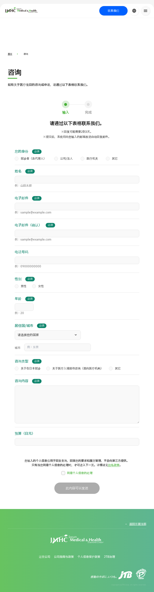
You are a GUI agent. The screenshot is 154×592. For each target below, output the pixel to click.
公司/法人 (63, 159)
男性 (20, 286)
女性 (38, 286)
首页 (10, 54)
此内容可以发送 (77, 488)
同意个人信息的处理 (76, 473)
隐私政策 (113, 465)
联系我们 (113, 11)
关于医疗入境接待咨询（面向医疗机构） (74, 369)
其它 (112, 159)
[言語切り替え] (134, 11)
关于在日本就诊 (28, 369)
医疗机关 (89, 159)
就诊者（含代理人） (30, 159)
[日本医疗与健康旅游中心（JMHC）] (26, 10)
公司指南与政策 (64, 557)
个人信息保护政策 (89, 557)
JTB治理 (109, 557)
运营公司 (44, 557)
